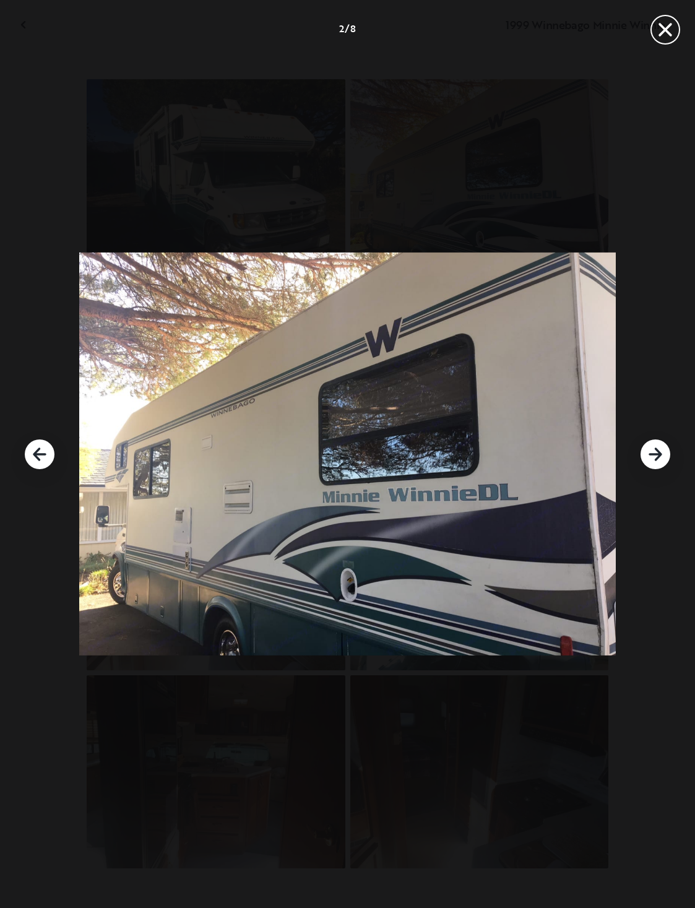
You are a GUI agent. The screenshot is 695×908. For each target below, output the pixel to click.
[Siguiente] (655, 454)
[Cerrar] (665, 30)
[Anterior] (39, 454)
